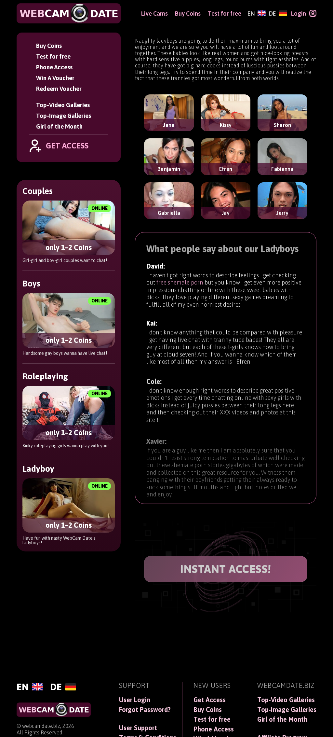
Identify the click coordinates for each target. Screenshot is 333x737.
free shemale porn (179, 283)
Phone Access (54, 67)
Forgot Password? (145, 709)
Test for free (53, 56)
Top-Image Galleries (63, 115)
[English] (256, 13)
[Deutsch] (278, 13)
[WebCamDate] (69, 13)
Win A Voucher (55, 78)
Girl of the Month (59, 126)
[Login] (303, 13)
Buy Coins (49, 45)
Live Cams (154, 13)
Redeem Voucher (59, 88)
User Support (138, 728)
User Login (134, 700)
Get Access (209, 700)
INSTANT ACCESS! (225, 569)
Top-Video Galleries (63, 105)
